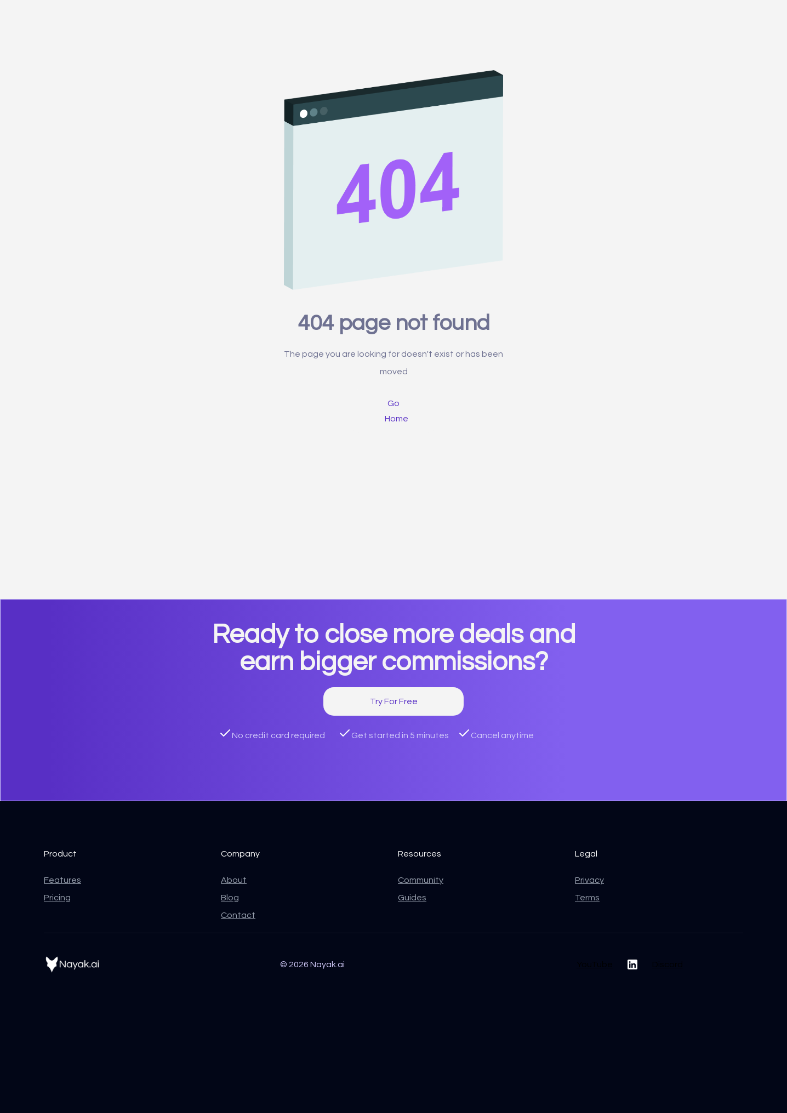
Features (62, 880)
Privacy (589, 880)
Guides (412, 897)
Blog (230, 897)
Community (420, 880)
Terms (587, 897)
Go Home (396, 411)
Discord (667, 964)
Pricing (57, 897)
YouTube (595, 964)
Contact (238, 915)
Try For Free (394, 701)
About (234, 880)
